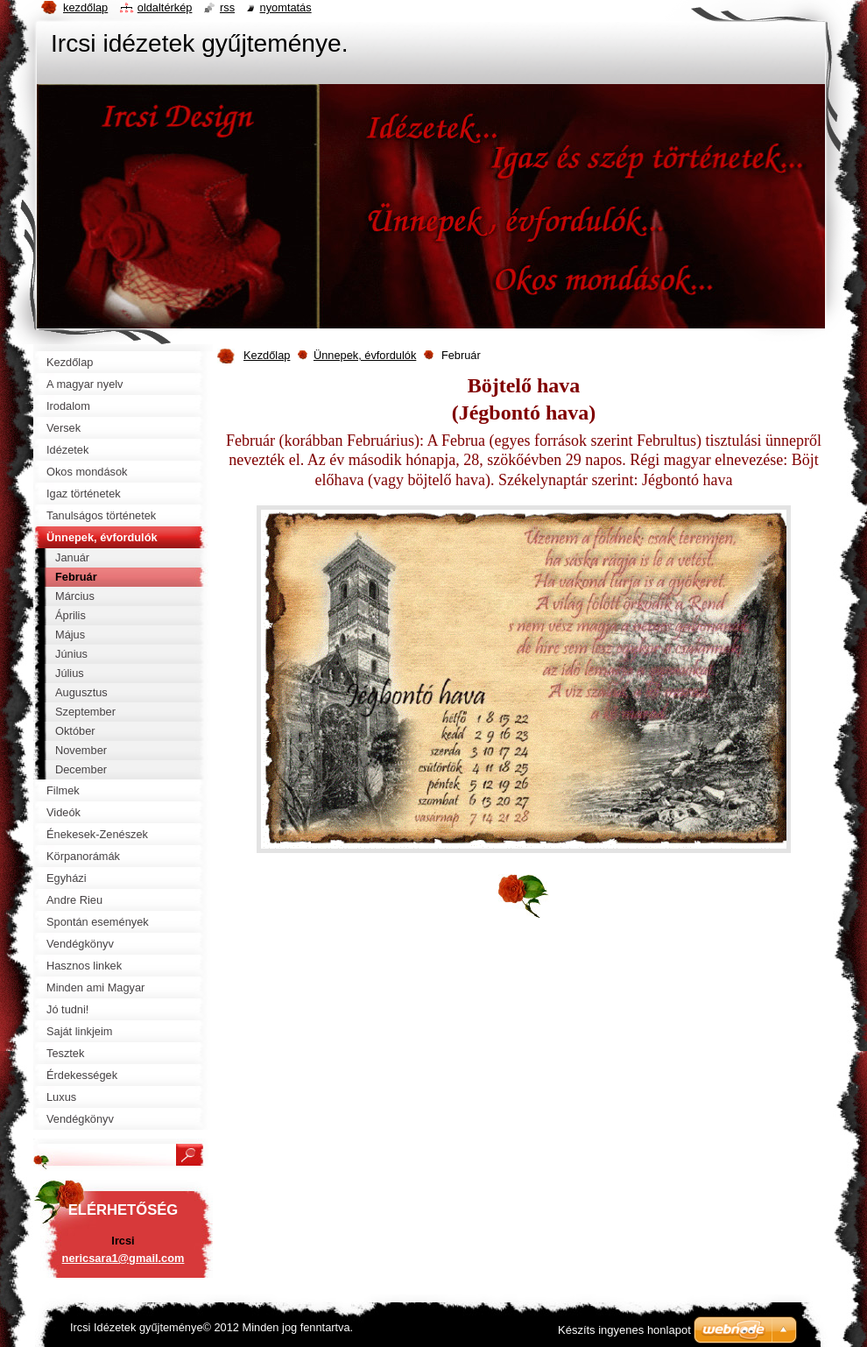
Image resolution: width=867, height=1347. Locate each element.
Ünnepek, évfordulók (365, 355)
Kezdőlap (266, 355)
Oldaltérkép (165, 7)
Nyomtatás (286, 7)
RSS (227, 7)
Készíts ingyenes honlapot (624, 1329)
